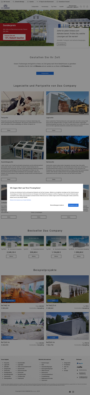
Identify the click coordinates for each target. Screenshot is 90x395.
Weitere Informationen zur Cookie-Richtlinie (20, 200)
